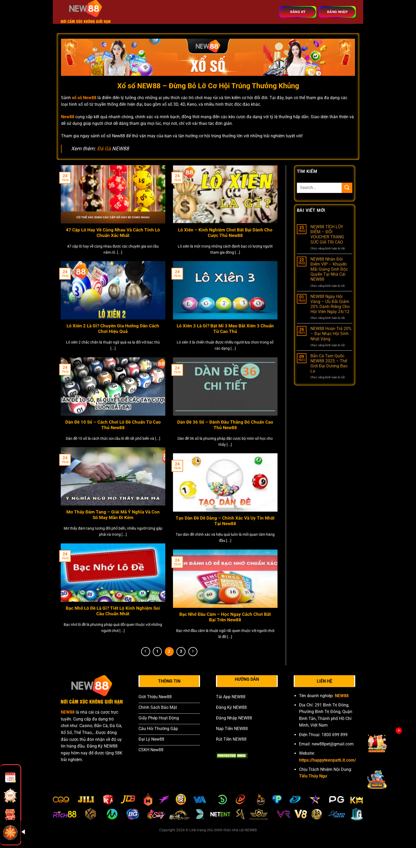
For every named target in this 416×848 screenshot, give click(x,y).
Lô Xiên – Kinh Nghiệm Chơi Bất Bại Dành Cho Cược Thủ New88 (225, 232)
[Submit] (347, 188)
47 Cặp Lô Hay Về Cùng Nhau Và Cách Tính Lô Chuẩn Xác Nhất (113, 232)
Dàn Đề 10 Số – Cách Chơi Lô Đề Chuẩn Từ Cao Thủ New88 (113, 425)
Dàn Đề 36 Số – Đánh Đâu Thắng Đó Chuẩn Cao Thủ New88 (225, 425)
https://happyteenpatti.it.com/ (327, 760)
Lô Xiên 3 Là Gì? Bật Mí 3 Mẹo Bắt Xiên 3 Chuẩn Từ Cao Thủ (225, 328)
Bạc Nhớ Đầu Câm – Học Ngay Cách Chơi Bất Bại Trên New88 (225, 617)
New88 (67, 116)
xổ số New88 (84, 97)
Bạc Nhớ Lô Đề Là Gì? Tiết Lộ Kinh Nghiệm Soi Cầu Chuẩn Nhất (113, 611)
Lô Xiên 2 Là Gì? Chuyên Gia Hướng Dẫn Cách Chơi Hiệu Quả (113, 328)
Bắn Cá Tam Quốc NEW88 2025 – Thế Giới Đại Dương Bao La (329, 363)
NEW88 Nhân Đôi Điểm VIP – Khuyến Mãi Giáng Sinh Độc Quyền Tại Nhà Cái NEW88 (329, 269)
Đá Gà (104, 149)
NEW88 (68, 712)
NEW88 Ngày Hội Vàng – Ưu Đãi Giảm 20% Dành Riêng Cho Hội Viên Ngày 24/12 (330, 304)
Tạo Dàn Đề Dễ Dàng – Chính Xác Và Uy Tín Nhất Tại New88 (225, 521)
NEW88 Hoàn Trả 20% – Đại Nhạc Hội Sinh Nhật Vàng (331, 333)
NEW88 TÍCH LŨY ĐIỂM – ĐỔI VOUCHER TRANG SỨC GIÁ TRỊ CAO (327, 234)
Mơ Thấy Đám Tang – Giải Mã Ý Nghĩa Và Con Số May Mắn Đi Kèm (113, 514)
